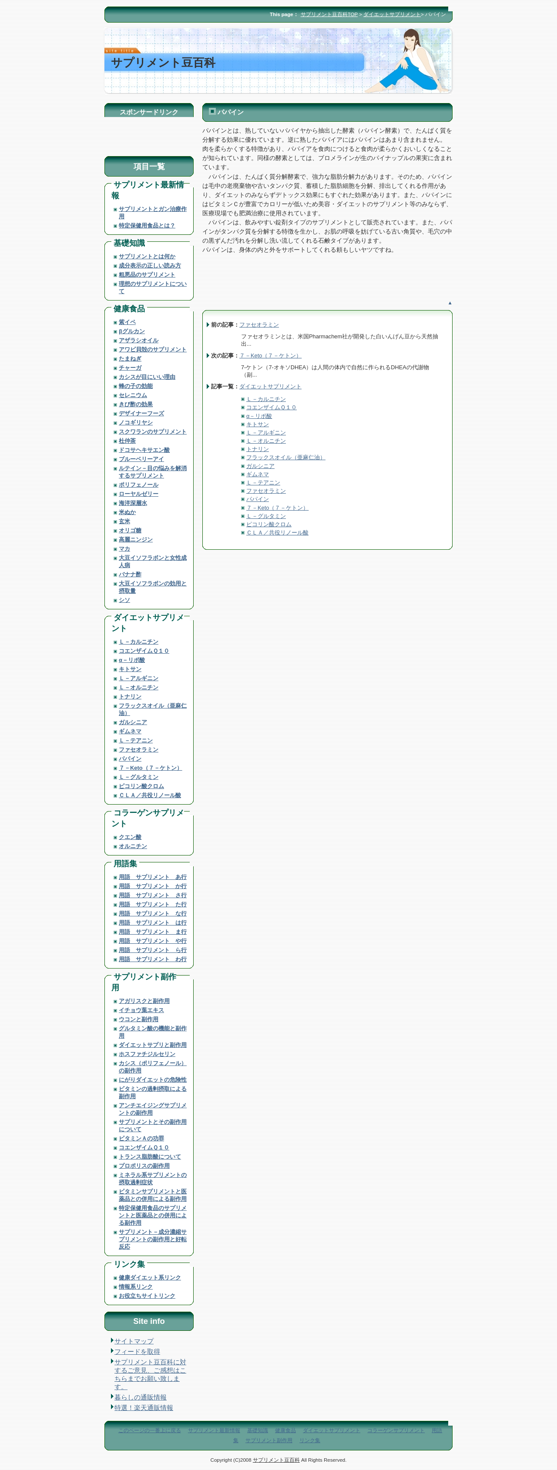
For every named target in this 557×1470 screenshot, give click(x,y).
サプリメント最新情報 (214, 1430)
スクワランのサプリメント (153, 431)
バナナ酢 (130, 574)
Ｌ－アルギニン (266, 432)
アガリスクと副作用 (144, 1001)
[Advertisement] (304, 287)
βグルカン (132, 331)
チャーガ (130, 367)
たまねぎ (130, 358)
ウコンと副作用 (138, 1019)
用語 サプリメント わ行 (153, 959)
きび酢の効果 (136, 404)
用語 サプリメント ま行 (153, 932)
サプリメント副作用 (268, 1440)
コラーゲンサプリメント (396, 1430)
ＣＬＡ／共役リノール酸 (277, 532)
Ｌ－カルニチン (266, 399)
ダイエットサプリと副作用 (153, 1045)
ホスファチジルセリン (147, 1054)
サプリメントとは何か (147, 256)
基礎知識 (129, 242)
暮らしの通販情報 (140, 1397)
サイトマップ (134, 1341)
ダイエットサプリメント (392, 14)
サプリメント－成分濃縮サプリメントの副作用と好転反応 (153, 1239)
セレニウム (133, 395)
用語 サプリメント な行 (153, 913)
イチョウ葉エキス (141, 1010)
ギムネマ (257, 474)
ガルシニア (260, 466)
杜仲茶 (127, 441)
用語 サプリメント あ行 (153, 877)
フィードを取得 (137, 1351)
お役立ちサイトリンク (147, 1296)
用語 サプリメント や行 (153, 941)
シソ (124, 600)
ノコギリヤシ (136, 422)
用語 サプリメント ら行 (153, 950)
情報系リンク (136, 1286)
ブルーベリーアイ (141, 459)
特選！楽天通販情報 (143, 1407)
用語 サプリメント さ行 (153, 895)
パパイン (257, 499)
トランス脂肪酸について (150, 1156)
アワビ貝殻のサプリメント (153, 349)
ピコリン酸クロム (269, 524)
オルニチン (133, 846)
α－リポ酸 (259, 416)
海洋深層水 (133, 503)
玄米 (124, 521)
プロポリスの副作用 (144, 1166)
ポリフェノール (138, 484)
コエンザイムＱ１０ (271, 407)
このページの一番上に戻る (149, 1430)
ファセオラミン (259, 324)
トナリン (257, 449)
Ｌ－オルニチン (266, 441)
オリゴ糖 (130, 530)
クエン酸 (130, 837)
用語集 (125, 863)
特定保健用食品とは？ (147, 225)
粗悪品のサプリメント (147, 274)
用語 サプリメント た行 (153, 904)
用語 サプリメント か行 (153, 886)
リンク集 (129, 1264)
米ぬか (127, 512)
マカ (124, 548)
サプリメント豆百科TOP (329, 14)
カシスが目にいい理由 (147, 377)
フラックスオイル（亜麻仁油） (285, 457)
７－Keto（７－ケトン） (270, 355)
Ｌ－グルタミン (266, 516)
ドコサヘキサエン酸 (144, 450)
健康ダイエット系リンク (150, 1277)
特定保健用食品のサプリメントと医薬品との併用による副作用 (153, 1215)
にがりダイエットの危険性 (153, 1079)
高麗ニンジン (136, 539)
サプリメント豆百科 (276, 1460)
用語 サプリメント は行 (153, 922)
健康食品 (129, 308)
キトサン (257, 424)
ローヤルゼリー (138, 494)
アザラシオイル (138, 340)
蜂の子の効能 (136, 386)
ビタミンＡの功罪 (141, 1138)
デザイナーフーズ (141, 413)
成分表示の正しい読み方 (150, 265)
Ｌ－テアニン (263, 482)
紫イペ (127, 322)
